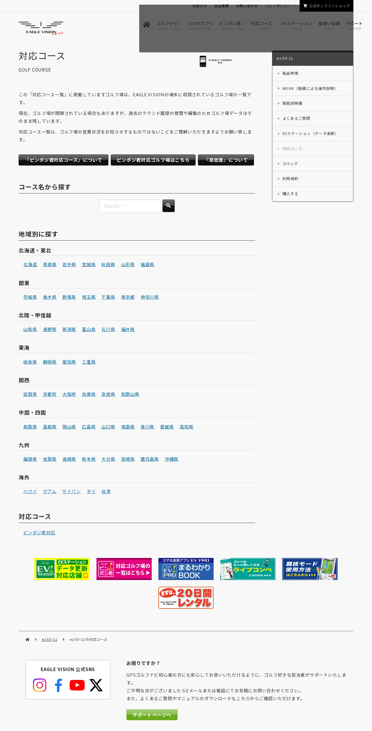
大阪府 (69, 395)
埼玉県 (89, 298)
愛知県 (69, 363)
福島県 (147, 265)
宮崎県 (128, 460)
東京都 (128, 298)
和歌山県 (130, 395)
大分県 (108, 460)
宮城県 (89, 265)
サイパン (71, 492)
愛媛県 (167, 427)
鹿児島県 (150, 460)
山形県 (128, 265)
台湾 (106, 492)
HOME (27, 610)
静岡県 (50, 363)
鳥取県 (30, 427)
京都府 (50, 395)
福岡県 (30, 460)
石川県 (108, 330)
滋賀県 (30, 395)
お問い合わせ (247, 5)
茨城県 (30, 298)
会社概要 (221, 5)
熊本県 (89, 460)
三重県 (89, 363)
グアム (49, 492)
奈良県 (108, 395)
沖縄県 (171, 460)
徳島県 (128, 427)
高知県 (186, 427)
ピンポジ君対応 (39, 534)
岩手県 (69, 265)
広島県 (89, 427)
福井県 (128, 330)
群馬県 (69, 298)
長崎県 (69, 460)
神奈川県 (150, 298)
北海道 (30, 265)
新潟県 (69, 330)
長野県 (50, 330)
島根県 (50, 427)
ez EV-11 (50, 609)
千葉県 (108, 298)
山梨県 (30, 330)
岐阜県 (30, 363)
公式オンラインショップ (329, 5)
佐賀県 (50, 460)
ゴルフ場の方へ (278, 5)
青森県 (50, 265)
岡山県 (69, 427)
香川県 (147, 427)
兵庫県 (89, 395)
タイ (91, 492)
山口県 (108, 427)
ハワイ (30, 492)
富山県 (89, 330)
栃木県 (50, 298)
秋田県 (108, 265)
